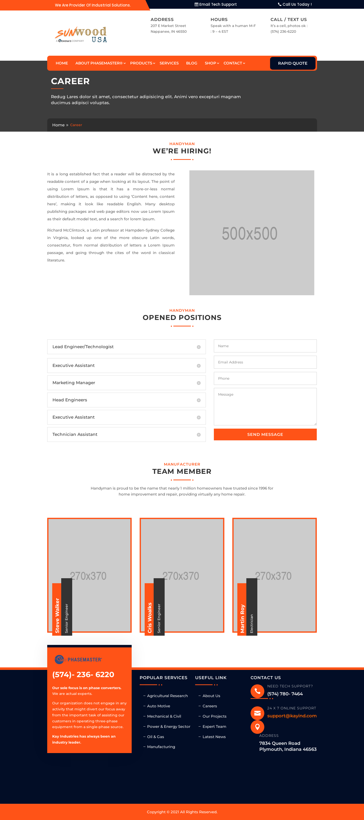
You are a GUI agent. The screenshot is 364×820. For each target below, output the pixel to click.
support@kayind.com (292, 716)
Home (62, 63)
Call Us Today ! (297, 4)
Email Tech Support (218, 4)
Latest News (214, 736)
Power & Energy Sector (168, 726)
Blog (191, 63)
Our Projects (215, 716)
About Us (211, 695)
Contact (233, 63)
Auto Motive (158, 706)
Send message (265, 434)
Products (141, 63)
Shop (210, 63)
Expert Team (214, 726)
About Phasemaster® (99, 63)
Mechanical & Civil (164, 716)
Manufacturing (161, 746)
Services (169, 63)
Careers (210, 706)
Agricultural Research (167, 695)
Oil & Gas (155, 736)
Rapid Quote (293, 63)
